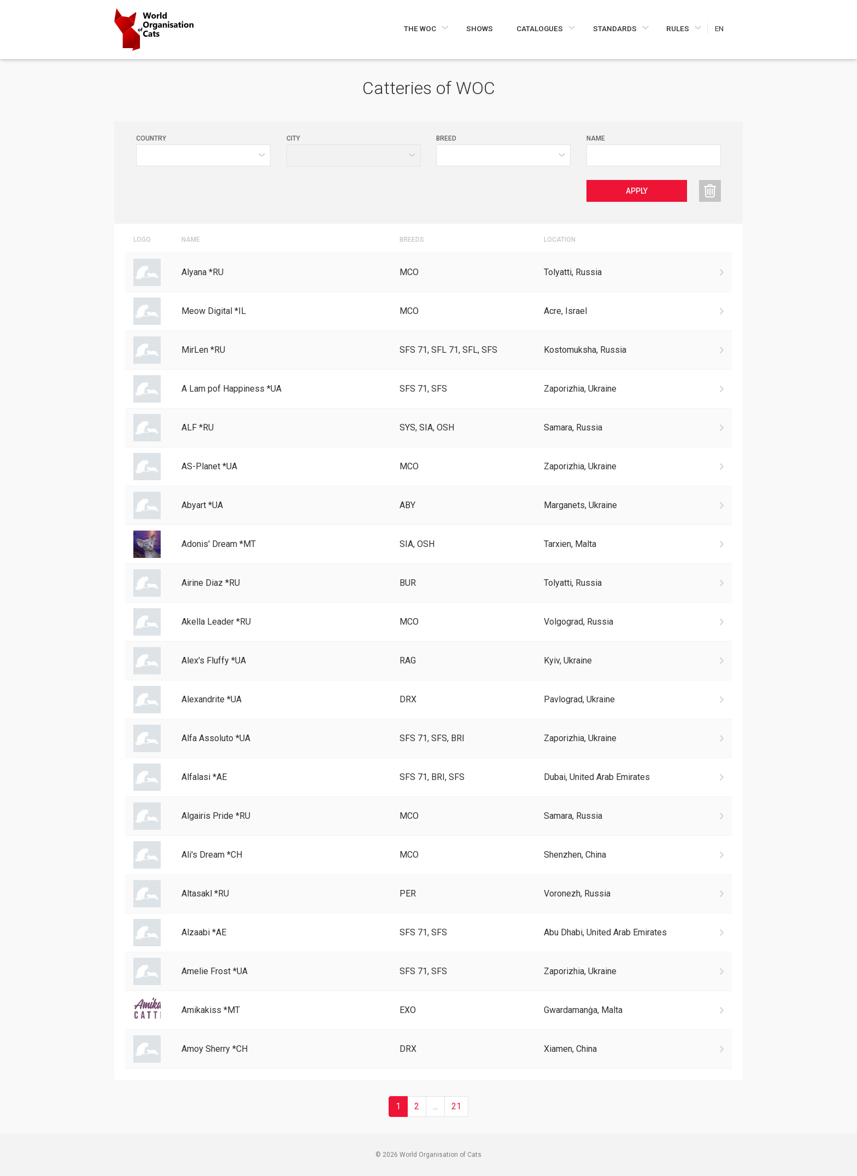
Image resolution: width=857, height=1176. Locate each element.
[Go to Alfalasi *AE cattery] (428, 777)
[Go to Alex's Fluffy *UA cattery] (428, 660)
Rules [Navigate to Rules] (678, 28)
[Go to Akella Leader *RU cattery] (428, 622)
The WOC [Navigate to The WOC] (421, 28)
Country (151, 138)
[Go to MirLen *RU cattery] (428, 350)
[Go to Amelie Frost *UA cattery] (428, 971)
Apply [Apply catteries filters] (637, 191)
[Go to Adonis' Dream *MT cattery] (428, 544)
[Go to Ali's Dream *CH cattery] (428, 855)
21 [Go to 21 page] (456, 1106)
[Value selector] (503, 155)
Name (595, 138)
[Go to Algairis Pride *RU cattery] (428, 816)
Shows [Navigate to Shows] (479, 28)
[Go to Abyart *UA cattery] (428, 505)
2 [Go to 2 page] (416, 1106)
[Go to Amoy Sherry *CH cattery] (428, 1049)
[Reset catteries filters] (710, 191)
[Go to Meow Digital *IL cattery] (428, 311)
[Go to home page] (153, 29)
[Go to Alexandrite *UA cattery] (428, 699)
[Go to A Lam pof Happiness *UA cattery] (428, 389)
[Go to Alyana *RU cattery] (428, 272)
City (293, 138)
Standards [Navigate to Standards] (615, 28)
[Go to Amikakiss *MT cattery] (428, 1010)
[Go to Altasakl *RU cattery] (428, 893)
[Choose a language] (725, 28)
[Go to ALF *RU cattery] (428, 427)
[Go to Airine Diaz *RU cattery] (428, 583)
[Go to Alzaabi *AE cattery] (428, 932)
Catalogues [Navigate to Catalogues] (540, 28)
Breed (446, 138)
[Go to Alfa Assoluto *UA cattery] (428, 738)
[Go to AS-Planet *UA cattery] (428, 466)
